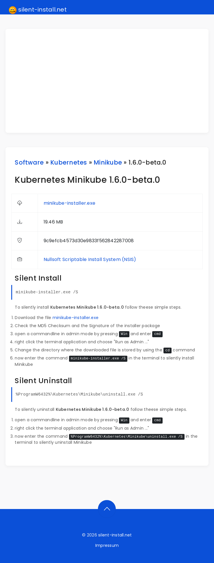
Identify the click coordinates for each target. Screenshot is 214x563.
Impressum (107, 545)
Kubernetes (68, 162)
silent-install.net (38, 9)
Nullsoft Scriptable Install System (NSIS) (90, 259)
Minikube (108, 162)
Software (29, 162)
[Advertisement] (110, 80)
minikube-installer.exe (69, 203)
